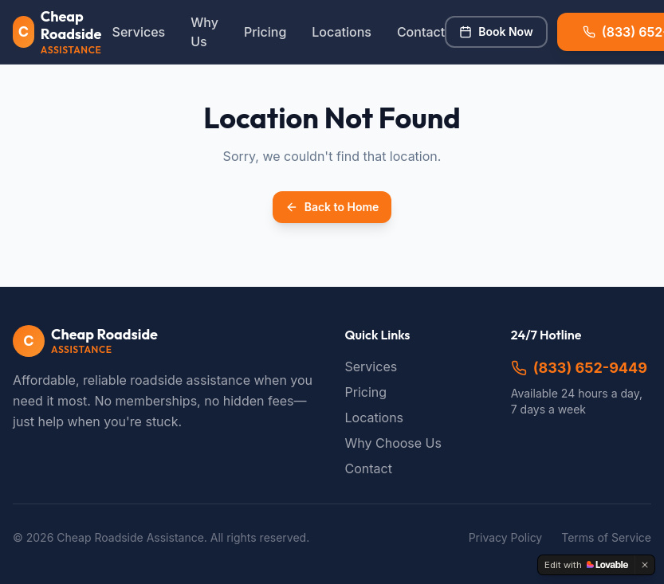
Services (139, 32)
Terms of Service (606, 537)
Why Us (204, 31)
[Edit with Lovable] (586, 564)
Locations (341, 32)
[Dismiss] (644, 564)
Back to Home (332, 207)
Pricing (265, 32)
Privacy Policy (506, 537)
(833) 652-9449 (579, 367)
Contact (421, 32)
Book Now (495, 31)
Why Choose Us (393, 443)
